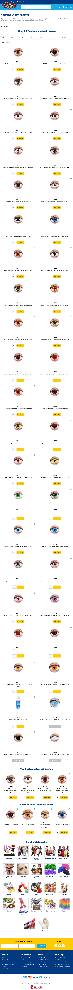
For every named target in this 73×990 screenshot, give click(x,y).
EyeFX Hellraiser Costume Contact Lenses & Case (54, 63)
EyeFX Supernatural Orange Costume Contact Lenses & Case (62, 826)
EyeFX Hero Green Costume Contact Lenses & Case (18, 512)
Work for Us (6, 968)
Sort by (62, 37)
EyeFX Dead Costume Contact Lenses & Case (18, 236)
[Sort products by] (68, 37)
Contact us (6, 962)
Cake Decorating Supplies (63, 964)
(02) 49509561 (60, 7)
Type (22, 37)
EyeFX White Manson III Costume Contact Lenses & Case (18, 167)
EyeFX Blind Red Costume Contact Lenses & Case (18, 650)
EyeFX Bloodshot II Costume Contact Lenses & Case (18, 339)
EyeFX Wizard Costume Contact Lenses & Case (18, 581)
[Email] (26, 946)
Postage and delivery (44, 966)
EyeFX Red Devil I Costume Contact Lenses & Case (54, 374)
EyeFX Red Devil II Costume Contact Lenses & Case (18, 408)
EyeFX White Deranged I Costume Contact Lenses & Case (18, 132)
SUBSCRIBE (41, 946)
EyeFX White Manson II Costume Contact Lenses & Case (55, 132)
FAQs (22, 959)
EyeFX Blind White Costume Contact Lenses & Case (55, 754)
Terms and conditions (26, 983)
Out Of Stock (54, 726)
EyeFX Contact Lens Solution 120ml (18, 719)
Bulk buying (42, 962)
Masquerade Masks (61, 962)
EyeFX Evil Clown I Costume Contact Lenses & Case (54, 236)
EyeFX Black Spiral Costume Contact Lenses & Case (18, 98)
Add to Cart (20, 69)
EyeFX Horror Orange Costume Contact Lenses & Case (54, 684)
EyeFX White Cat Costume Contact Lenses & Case (54, 270)
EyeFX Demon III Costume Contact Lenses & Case (54, 650)
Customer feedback (26, 957)
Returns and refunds (44, 969)
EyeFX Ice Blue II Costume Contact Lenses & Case (54, 546)
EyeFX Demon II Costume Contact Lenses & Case (55, 408)
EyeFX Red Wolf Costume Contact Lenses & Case (55, 443)
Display (3, 42)
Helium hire (24, 966)
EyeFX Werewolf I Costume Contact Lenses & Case (18, 305)
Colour (13, 37)
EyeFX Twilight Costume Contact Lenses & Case (18, 443)
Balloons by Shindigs (26, 962)
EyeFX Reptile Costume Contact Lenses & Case (54, 512)
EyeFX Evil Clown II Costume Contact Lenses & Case (18, 270)
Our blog (5, 959)
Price (41, 37)
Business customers (44, 959)
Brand (31, 37)
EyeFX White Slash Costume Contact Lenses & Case (55, 98)
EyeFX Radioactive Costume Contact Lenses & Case (55, 339)
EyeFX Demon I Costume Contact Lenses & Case (18, 63)
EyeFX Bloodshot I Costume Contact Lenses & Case (18, 477)
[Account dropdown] (63, 7)
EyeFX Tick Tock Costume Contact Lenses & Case (54, 201)
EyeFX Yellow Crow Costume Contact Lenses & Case (55, 477)
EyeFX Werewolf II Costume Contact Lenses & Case (55, 305)
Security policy (43, 983)
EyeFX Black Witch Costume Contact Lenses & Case (18, 754)
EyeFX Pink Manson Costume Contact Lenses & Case (55, 581)
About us (5, 957)
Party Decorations (61, 957)
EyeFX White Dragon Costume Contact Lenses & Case (54, 167)
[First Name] (9, 946)
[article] (10, 787)
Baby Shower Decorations (63, 966)
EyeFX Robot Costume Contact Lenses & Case (18, 201)
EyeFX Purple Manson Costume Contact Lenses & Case (54, 615)
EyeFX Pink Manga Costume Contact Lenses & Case (18, 615)
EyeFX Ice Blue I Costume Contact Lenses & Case (18, 546)
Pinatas (58, 959)
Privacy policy (36, 983)
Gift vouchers (42, 964)
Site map (50, 983)
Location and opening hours (9, 965)
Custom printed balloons (27, 964)
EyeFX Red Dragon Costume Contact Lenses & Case (18, 374)
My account (42, 957)
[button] (34, 47)
